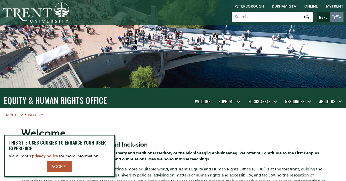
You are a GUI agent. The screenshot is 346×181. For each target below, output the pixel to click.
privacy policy (45, 156)
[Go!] (307, 17)
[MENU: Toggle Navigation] (330, 17)
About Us (327, 92)
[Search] (266, 17)
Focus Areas (260, 92)
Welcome (202, 92)
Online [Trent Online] (311, 6)
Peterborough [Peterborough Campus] (249, 6)
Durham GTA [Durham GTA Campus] (284, 6)
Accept (59, 166)
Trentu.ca (13, 105)
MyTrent (334, 6)
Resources (295, 92)
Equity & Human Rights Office (55, 91)
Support (226, 92)
